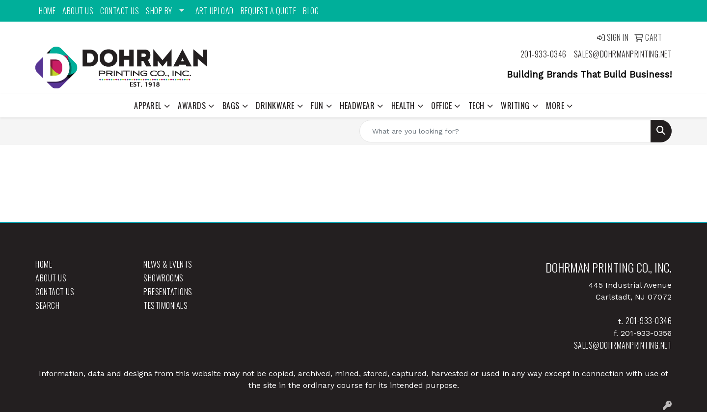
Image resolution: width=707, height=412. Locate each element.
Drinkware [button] (275, 105)
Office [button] (441, 105)
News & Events (167, 264)
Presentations (167, 292)
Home (47, 11)
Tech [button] (476, 105)
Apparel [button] (148, 105)
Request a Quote (269, 11)
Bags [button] (231, 105)
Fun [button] (317, 105)
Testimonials (165, 305)
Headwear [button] (357, 105)
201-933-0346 (543, 54)
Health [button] (403, 105)
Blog (311, 11)
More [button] (555, 105)
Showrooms (163, 278)
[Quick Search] (505, 131)
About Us (77, 11)
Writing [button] (515, 105)
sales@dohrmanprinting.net (623, 54)
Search (47, 305)
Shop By (159, 11)
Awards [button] (192, 105)
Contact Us (119, 11)
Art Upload (214, 11)
